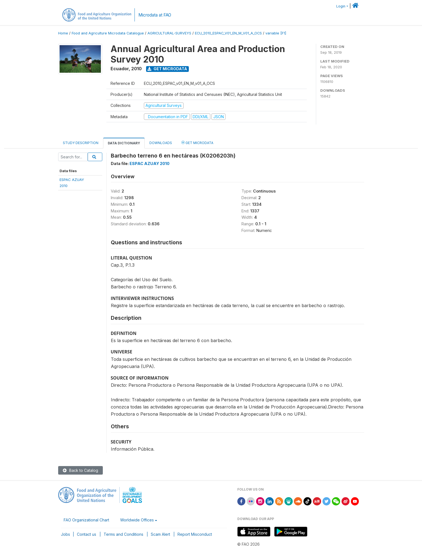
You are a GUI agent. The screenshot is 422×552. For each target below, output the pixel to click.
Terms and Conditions (123, 534)
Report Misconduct (195, 534)
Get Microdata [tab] (197, 142)
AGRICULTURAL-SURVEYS (169, 33)
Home (63, 33)
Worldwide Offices (137, 520)
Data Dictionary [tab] (124, 143)
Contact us (86, 534)
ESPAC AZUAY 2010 (150, 163)
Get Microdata (167, 68)
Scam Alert (160, 534)
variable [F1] (275, 33)
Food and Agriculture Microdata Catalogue (108, 33)
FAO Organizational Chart (86, 520)
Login (340, 6)
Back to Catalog (80, 470)
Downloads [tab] (160, 143)
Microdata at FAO (154, 15)
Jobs (65, 534)
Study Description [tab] (80, 143)
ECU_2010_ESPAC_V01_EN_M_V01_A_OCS (228, 33)
